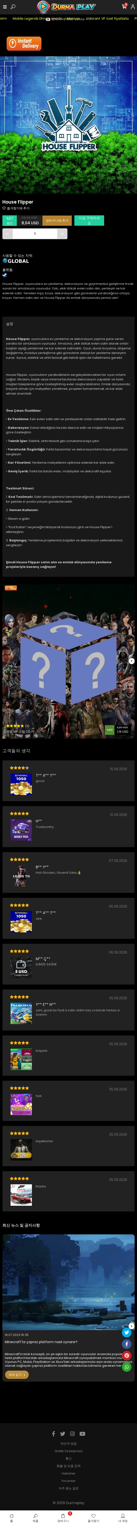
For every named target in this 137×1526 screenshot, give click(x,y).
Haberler (69, 1473)
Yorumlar (68, 1481)
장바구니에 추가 (57, 220)
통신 (69, 1458)
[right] (132, 661)
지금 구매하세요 (89, 220)
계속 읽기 (17, 1374)
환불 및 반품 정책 (69, 1466)
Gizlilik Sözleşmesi (68, 1451)
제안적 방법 (68, 1443)
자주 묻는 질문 (69, 1488)
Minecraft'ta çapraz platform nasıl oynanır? (41, 1342)
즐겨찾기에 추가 (16, 208)
